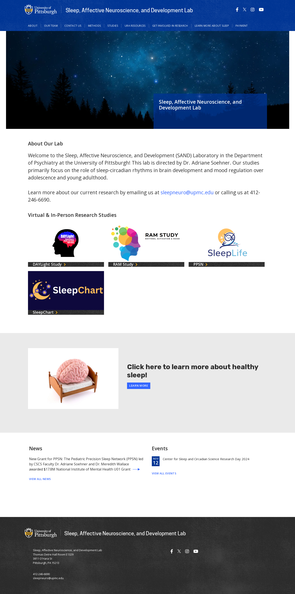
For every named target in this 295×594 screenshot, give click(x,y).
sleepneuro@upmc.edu (187, 192)
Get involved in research (170, 26)
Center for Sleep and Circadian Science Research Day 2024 (206, 459)
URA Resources (135, 26)
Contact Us (72, 26)
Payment (242, 26)
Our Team (51, 26)
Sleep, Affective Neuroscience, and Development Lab (129, 10)
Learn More (138, 385)
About (32, 26)
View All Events (164, 473)
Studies (112, 26)
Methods (94, 26)
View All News (40, 479)
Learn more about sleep (212, 26)
